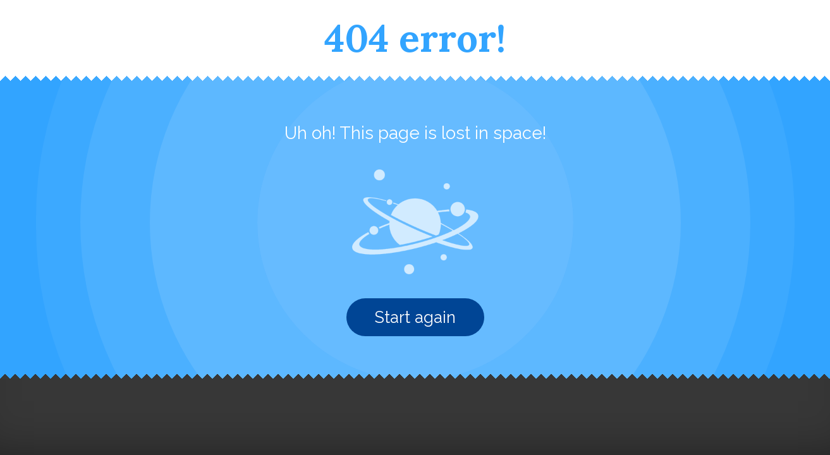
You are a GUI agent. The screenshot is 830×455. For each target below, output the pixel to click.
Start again (415, 317)
